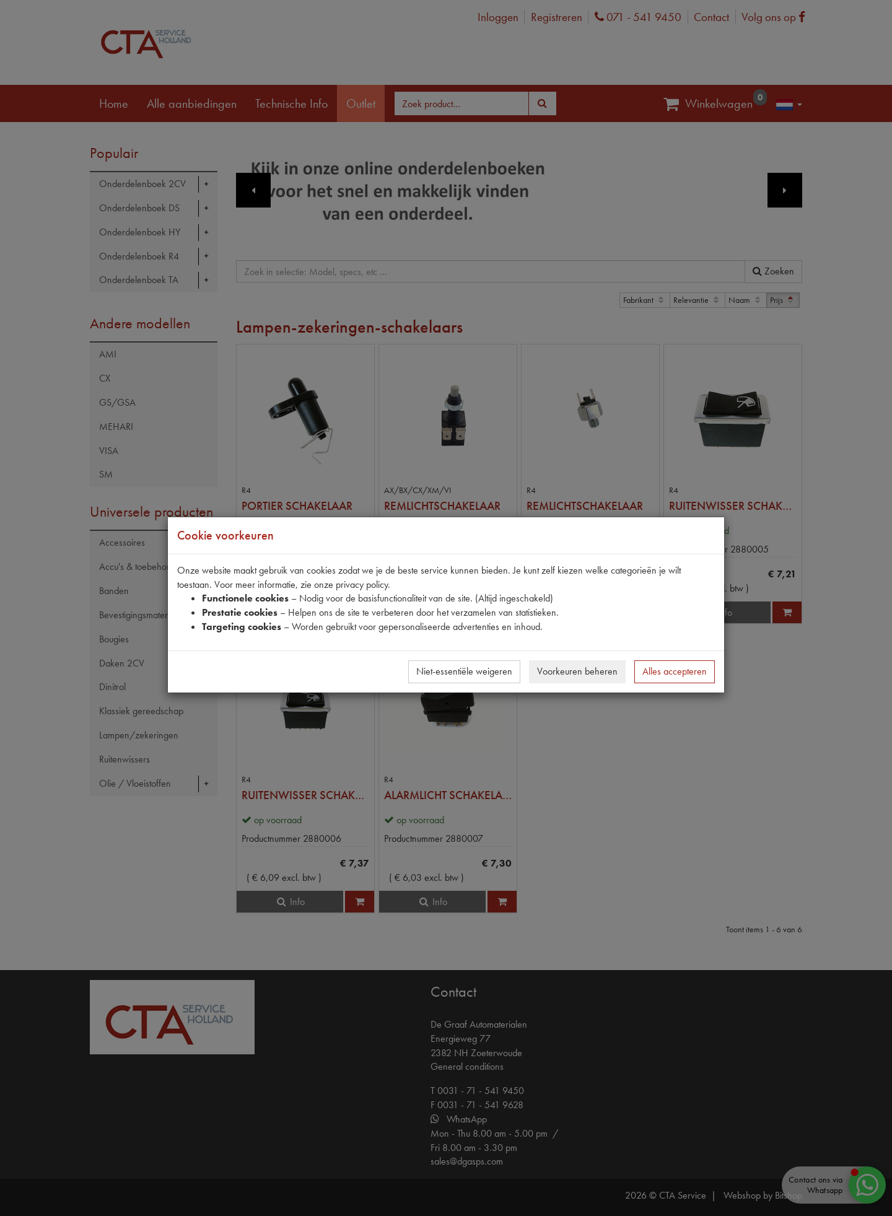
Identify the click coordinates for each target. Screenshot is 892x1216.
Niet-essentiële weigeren (464, 671)
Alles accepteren (674, 671)
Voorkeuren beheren (577, 671)
